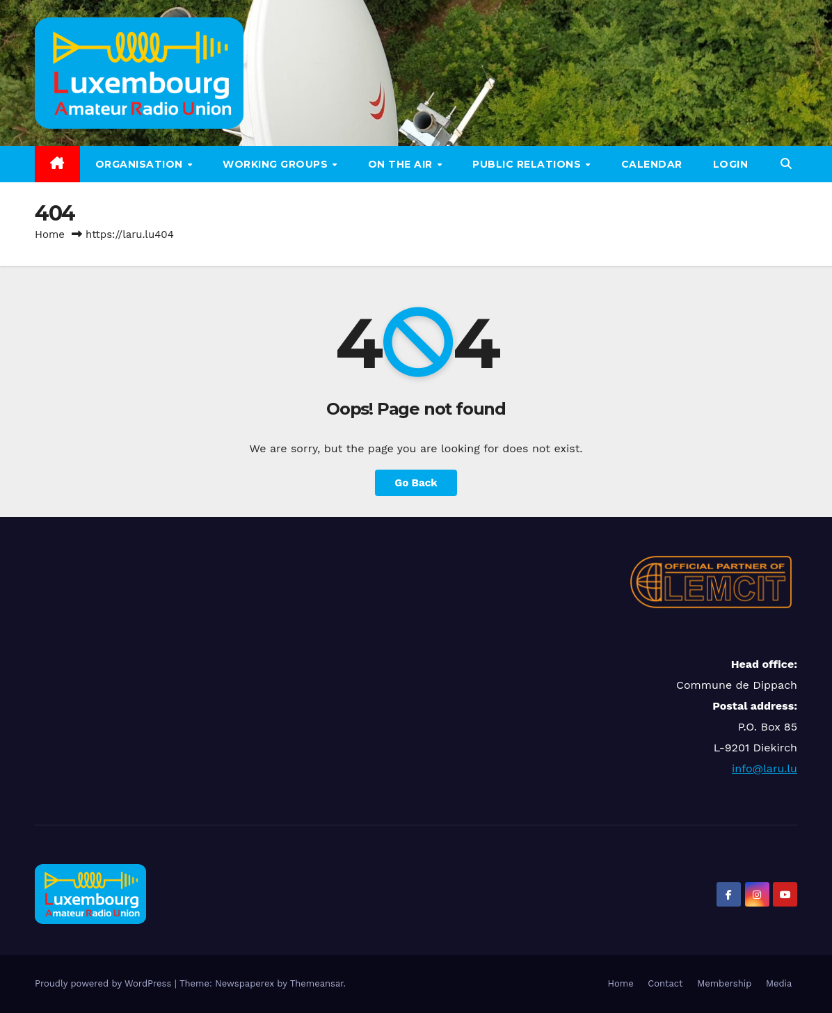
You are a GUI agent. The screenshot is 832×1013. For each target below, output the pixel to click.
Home (50, 234)
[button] (786, 163)
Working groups (277, 164)
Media (779, 983)
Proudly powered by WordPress (105, 983)
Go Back (416, 483)
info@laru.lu (764, 768)
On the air (402, 164)
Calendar (651, 164)
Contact (665, 983)
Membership (724, 983)
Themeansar (317, 983)
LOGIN (731, 164)
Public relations (528, 164)
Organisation (140, 164)
